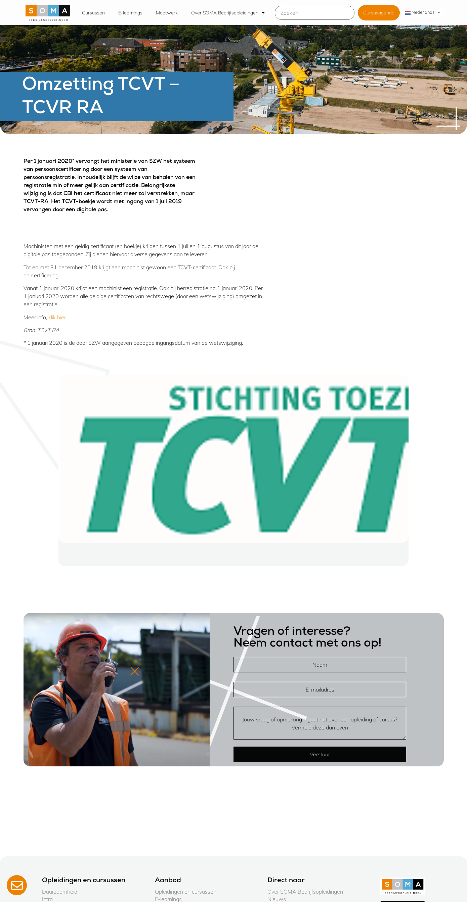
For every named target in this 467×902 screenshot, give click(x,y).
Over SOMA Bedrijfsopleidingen (228, 12)
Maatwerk (167, 13)
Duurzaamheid (59, 891)
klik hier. (57, 317)
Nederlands (419, 12)
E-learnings (130, 13)
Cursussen (93, 13)
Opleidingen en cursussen (185, 891)
